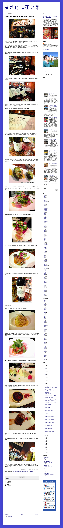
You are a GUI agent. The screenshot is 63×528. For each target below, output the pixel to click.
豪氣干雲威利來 (47, 407)
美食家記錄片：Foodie (48, 392)
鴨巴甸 (45, 289)
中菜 (44, 197)
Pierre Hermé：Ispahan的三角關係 (50, 399)
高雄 (44, 256)
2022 (45, 370)
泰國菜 (45, 247)
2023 (45, 368)
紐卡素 (45, 248)
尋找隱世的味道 (46, 465)
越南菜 (45, 266)
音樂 (44, 242)
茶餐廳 (45, 251)
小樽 (44, 196)
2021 (45, 371)
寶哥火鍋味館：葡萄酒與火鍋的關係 (51, 387)
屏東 (44, 239)
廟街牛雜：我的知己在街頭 (49, 416)
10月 (46, 435)
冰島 (44, 214)
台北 (44, 204)
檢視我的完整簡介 (46, 49)
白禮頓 (45, 213)
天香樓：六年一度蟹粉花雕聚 (49, 400)
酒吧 (44, 252)
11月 (46, 386)
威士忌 (45, 238)
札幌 (44, 212)
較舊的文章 (36, 514)
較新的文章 (7, 514)
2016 (45, 379)
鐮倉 (44, 294)
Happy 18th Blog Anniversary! (49, 474)
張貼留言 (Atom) (10, 516)
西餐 (8, 478)
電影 (44, 277)
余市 (44, 229)
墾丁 (44, 283)
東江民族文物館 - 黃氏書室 (48, 466)
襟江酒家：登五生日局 (52, 139)
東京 (44, 235)
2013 (45, 383)
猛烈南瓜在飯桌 (48, 71)
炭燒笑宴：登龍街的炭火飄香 (49, 431)
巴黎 (44, 200)
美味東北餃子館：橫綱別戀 (49, 419)
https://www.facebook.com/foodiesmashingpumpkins (23, 471)
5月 (45, 443)
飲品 (44, 269)
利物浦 (45, 230)
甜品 (44, 261)
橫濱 (44, 285)
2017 (45, 377)
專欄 (44, 257)
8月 (45, 438)
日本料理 (45, 201)
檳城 (44, 291)
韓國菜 (45, 290)
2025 (45, 365)
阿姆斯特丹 (45, 236)
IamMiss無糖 (46, 457)
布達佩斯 (45, 209)
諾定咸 (45, 287)
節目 (44, 274)
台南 (44, 205)
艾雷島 (45, 226)
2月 (45, 447)
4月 (45, 444)
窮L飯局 (45, 281)
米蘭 (44, 223)
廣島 (44, 326)
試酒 (44, 276)
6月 (45, 441)
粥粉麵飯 (45, 265)
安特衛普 (45, 221)
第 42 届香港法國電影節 (49, 425)
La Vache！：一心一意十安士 (50, 390)
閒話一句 (45, 268)
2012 (45, 451)
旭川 (44, 222)
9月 (45, 437)
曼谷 (44, 259)
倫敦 (44, 243)
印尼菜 (45, 217)
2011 (45, 452)
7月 (45, 440)
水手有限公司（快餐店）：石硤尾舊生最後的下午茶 (53, 106)
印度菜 (45, 218)
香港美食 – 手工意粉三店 (48, 462)
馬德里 (45, 253)
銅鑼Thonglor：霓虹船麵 (53, 117)
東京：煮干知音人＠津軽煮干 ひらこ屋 (53, 94)
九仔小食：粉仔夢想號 (48, 428)
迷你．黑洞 (46, 468)
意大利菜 (45, 270)
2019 (45, 374)
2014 (45, 382)
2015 (45, 380)
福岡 (44, 278)
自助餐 (45, 225)
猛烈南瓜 (45, 43)
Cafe (44, 295)
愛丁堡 (45, 272)
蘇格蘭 (45, 348)
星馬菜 (45, 240)
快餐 (44, 231)
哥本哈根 (45, 244)
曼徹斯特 (45, 260)
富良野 (45, 264)
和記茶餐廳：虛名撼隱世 (49, 397)
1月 (45, 449)
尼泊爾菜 (45, 208)
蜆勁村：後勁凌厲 (48, 404)
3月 (45, 446)
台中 (44, 305)
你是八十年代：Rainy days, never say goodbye (53, 129)
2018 (45, 376)
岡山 (44, 234)
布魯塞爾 (45, 210)
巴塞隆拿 (45, 199)
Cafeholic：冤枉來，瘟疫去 (49, 422)
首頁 (22, 514)
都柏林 (45, 351)
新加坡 (45, 273)
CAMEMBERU (46, 473)
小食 (44, 195)
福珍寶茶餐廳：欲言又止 (49, 393)
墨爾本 (45, 282)
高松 (44, 255)
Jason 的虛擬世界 (47, 461)
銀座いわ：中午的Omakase (49, 389)
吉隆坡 (45, 219)
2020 (45, 373)
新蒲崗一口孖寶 (51, 175)
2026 (45, 364)
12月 (46, 384)
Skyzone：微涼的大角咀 (49, 410)
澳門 (44, 286)
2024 (45, 367)
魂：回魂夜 (46, 413)
